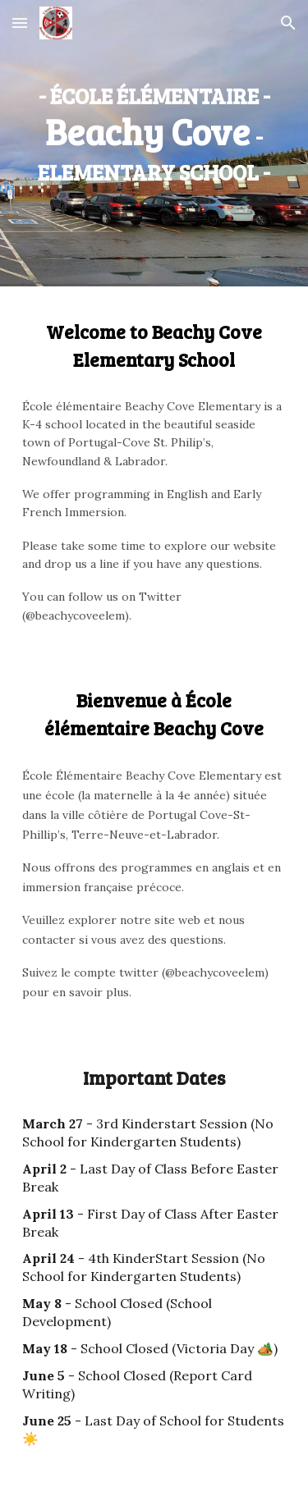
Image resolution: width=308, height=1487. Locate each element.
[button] (19, 22)
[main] (154, 132)
